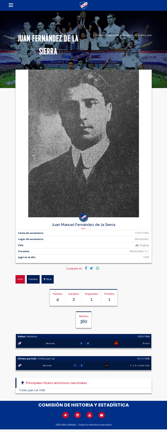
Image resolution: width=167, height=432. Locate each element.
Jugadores (113, 35)
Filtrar (47, 279)
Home (100, 35)
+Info (20, 279)
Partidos (33, 279)
